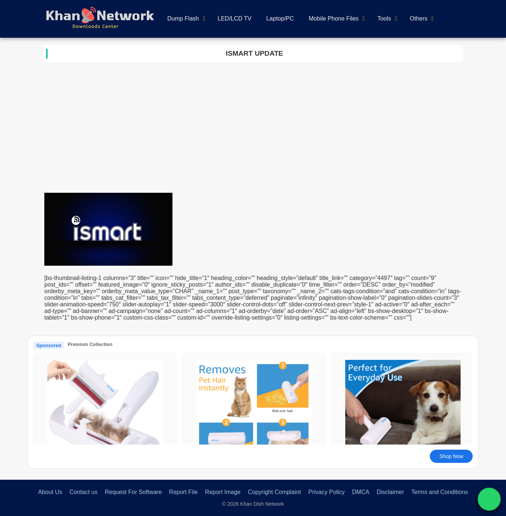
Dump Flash (183, 18)
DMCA (360, 492)
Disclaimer (390, 492)
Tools (384, 18)
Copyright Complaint (274, 492)
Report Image (223, 492)
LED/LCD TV (235, 18)
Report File (183, 492)
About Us (50, 492)
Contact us (83, 492)
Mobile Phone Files (333, 18)
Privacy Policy (326, 492)
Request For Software (133, 492)
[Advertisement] (253, 134)
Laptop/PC (280, 18)
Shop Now (451, 456)
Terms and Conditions (439, 492)
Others (418, 18)
